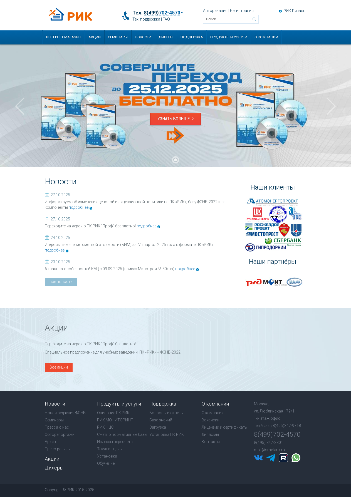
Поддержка (192, 37)
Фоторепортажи (60, 434)
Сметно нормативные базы (122, 434)
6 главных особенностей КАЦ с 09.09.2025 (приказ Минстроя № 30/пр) (109, 269)
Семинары (118, 37)
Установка (107, 456)
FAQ (166, 19)
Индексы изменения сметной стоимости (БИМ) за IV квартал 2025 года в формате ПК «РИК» (129, 244)
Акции (94, 37)
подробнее (78, 207)
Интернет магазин (63, 37)
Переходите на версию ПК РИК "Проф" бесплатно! (90, 226)
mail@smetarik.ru (269, 450)
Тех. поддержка (146, 19)
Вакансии (210, 420)
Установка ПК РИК (166, 434)
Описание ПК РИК (113, 413)
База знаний (160, 420)
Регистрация (242, 10)
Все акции (59, 367)
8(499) (162, 13)
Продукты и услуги (228, 37)
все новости (61, 281)
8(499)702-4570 (277, 434)
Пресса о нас (57, 427)
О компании (266, 37)
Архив (50, 441)
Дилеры (166, 37)
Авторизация (215, 10)
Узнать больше (175, 118)
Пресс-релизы (57, 449)
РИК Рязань (294, 11)
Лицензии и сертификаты (225, 427)
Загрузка (157, 427)
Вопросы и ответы (166, 413)
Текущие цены (109, 449)
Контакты (211, 441)
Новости (143, 37)
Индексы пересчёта (115, 441)
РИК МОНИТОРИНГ (115, 420)
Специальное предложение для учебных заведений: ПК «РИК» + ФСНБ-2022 (113, 352)
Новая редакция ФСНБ (65, 413)
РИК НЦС (105, 427)
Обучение (106, 463)
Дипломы (210, 434)
